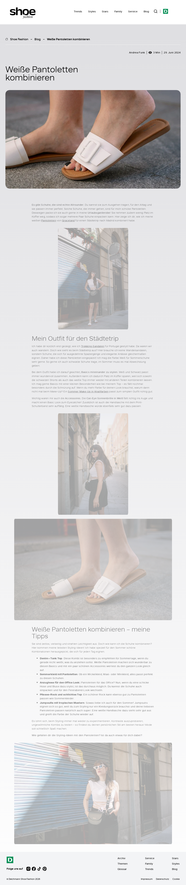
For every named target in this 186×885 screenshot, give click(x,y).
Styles (92, 11)
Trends (77, 11)
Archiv (121, 858)
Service (133, 11)
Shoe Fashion (19, 39)
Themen (123, 863)
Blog (146, 11)
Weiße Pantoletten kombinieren (68, 39)
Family (118, 11)
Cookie (176, 879)
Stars (105, 11)
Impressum (147, 878)
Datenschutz (162, 878)
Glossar (122, 869)
